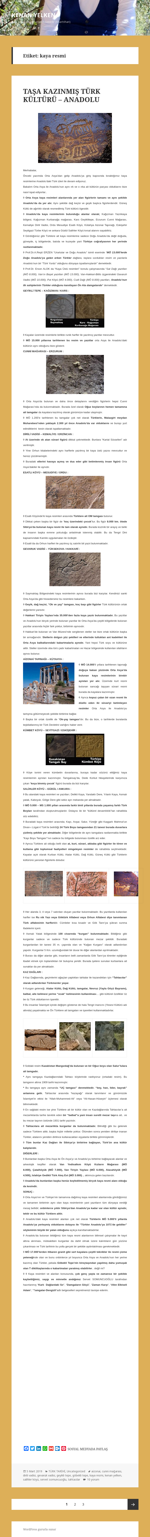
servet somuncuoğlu (53, 1479)
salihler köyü (31, 1479)
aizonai (95, 1471)
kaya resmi (96, 1475)
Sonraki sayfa (133, 1504)
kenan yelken (113, 1475)
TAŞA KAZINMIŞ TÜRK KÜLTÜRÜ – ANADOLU (61, 95)
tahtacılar (74, 1479)
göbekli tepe (80, 1475)
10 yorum (92, 1479)
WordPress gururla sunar (39, 1529)
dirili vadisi (29, 1475)
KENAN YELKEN (33, 15)
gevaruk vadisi (46, 1475)
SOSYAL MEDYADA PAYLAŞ (88, 1449)
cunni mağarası (111, 1471)
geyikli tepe (64, 1475)
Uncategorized (76, 1471)
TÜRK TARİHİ (56, 1471)
